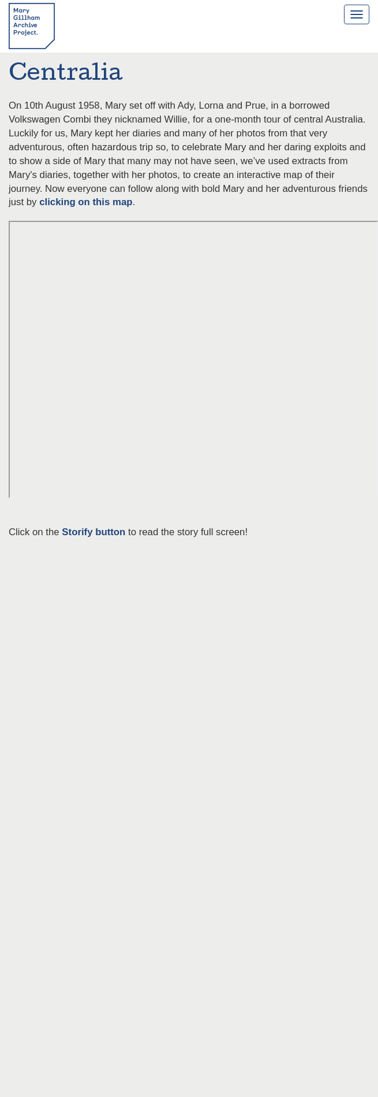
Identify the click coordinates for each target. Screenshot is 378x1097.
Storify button (93, 532)
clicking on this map (85, 202)
